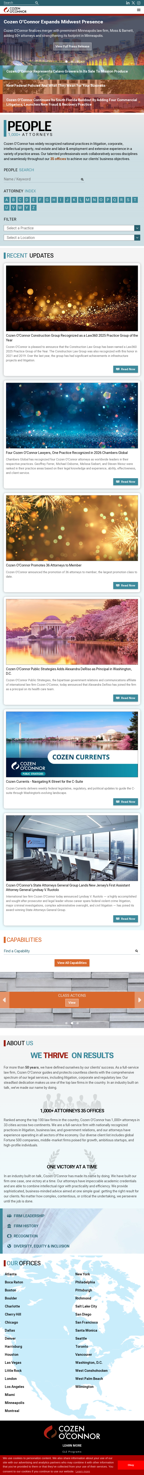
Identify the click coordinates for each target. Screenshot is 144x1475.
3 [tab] (78, 62)
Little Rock (13, 1371)
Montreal (12, 1411)
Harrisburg (13, 1346)
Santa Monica (86, 1330)
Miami (10, 1395)
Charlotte (12, 1306)
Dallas (10, 1330)
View (72, 1002)
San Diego (83, 1314)
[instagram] (138, 3)
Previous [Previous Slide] (4, 1000)
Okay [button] (131, 1465)
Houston (11, 1354)
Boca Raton (14, 1282)
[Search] (36, 3)
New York (82, 1274)
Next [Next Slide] (139, 1000)
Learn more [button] (83, 1471)
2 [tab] (72, 62)
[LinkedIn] (128, 3)
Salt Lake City (86, 1306)
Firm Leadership (24, 1216)
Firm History (21, 1226)
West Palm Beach (89, 1379)
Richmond (83, 1298)
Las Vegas (13, 1363)
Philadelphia (85, 1282)
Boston (10, 1290)
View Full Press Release (72, 46)
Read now (125, 369)
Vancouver (83, 1354)
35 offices (58, 159)
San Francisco (86, 1322)
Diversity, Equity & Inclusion (36, 1246)
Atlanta (11, 1274)
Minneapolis (14, 1403)
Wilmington (84, 1387)
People (19, 170)
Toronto (81, 1346)
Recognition (21, 1236)
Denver (10, 1338)
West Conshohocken (91, 1371)
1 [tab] (66, 62)
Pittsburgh (83, 1290)
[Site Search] (21, 3)
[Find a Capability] (72, 951)
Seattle (81, 1338)
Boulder (11, 1298)
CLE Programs (72, 1452)
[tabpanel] (72, 1000)
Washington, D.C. (89, 1363)
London (11, 1379)
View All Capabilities (72, 963)
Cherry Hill (13, 1314)
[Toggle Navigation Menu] (138, 10)
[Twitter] (133, 3)
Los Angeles (14, 1387)
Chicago (11, 1322)
